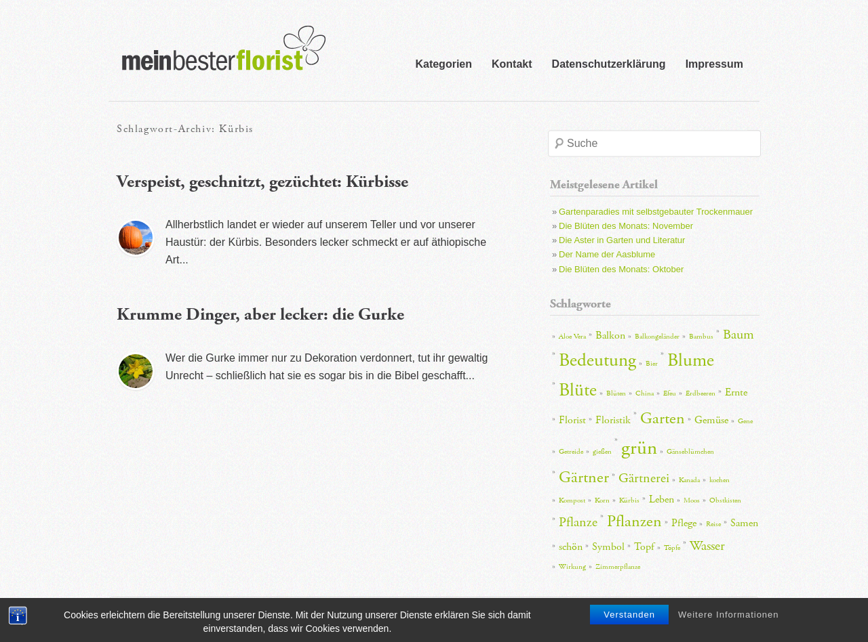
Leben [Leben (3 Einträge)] (661, 499)
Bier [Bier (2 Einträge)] (652, 363)
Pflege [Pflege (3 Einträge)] (683, 523)
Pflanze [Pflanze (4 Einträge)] (578, 522)
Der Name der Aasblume (607, 254)
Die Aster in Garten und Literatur (622, 240)
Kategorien (443, 64)
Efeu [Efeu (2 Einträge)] (669, 393)
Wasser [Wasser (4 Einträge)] (707, 546)
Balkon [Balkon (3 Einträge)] (610, 335)
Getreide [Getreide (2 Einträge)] (571, 451)
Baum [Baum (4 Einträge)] (738, 334)
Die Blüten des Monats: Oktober (621, 269)
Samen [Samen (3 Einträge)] (744, 523)
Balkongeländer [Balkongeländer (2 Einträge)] (657, 336)
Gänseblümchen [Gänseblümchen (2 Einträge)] (690, 451)
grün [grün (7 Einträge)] (639, 448)
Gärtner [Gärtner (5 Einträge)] (584, 477)
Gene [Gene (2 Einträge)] (745, 421)
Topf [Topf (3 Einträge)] (644, 547)
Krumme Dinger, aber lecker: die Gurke (260, 314)
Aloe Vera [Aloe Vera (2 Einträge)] (572, 336)
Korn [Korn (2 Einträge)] (602, 500)
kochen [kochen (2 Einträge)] (719, 480)
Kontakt (512, 64)
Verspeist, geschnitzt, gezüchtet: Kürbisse (262, 182)
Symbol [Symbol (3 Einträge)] (608, 547)
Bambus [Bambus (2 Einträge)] (701, 336)
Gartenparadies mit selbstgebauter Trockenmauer (656, 212)
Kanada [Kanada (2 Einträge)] (689, 480)
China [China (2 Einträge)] (644, 393)
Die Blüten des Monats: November (626, 226)
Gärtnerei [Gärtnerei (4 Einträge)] (643, 478)
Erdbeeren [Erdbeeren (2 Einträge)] (700, 393)
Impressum (714, 64)
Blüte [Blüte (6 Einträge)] (578, 390)
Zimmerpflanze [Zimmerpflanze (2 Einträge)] (617, 567)
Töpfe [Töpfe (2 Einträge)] (672, 548)
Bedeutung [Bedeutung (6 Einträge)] (597, 360)
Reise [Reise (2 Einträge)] (713, 524)
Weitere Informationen (728, 623)
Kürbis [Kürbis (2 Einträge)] (629, 500)
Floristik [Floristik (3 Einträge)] (613, 420)
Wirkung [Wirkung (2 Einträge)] (572, 567)
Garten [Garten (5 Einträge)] (662, 418)
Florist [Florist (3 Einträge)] (572, 420)
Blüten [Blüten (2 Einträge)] (616, 393)
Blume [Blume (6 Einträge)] (690, 360)
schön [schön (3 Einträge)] (571, 547)
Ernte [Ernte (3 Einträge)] (736, 392)
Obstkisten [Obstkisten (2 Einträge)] (725, 500)
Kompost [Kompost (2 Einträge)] (572, 500)
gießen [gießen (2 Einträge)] (602, 451)
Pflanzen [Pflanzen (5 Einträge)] (634, 521)
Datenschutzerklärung (609, 64)
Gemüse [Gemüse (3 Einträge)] (711, 420)
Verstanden (629, 623)
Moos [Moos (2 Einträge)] (692, 500)
